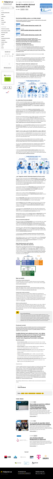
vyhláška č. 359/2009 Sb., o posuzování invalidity (24, 372)
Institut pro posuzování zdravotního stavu (29, 289)
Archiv (2, 47)
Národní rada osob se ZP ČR (37, 307)
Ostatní (2, 24)
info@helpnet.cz (27, 473)
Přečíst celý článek (33, 416)
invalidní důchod (38, 393)
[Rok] (9, 54)
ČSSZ (42, 393)
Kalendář (3, 34)
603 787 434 (21, 473)
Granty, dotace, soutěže (5, 30)
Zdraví (2, 14)
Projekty (2, 44)
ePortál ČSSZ (23, 300)
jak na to (26, 393)
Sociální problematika (5, 12)
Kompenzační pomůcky (5, 38)
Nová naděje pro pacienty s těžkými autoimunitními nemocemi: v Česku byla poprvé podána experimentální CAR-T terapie (40, 406)
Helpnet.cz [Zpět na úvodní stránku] (8, 2)
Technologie (3, 22)
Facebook (5, 88)
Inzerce (2, 36)
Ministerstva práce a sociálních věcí (36, 371)
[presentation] (22, 406)
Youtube (9, 88)
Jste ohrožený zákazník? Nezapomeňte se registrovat (38, 438)
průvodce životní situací (32, 393)
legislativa (22, 393)
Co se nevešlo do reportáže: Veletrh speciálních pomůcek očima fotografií (40, 423)
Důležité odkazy (4, 42)
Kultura (2, 20)
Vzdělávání (3, 40)
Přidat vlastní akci (8, 67)
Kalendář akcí (7, 51)
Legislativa (3, 16)
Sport (2, 18)
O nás (2, 45)
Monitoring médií (4, 32)
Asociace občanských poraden (27, 378)
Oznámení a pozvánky (5, 28)
